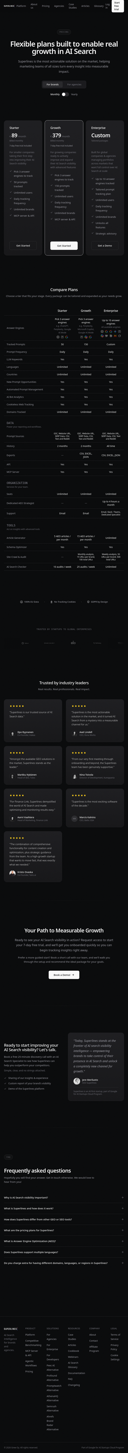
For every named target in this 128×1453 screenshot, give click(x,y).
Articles (85, 6)
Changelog (74, 1385)
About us (34, 6)
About (92, 1334)
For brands (53, 84)
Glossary (99, 6)
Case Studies (73, 6)
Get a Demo (105, 245)
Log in (108, 6)
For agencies (74, 84)
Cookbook (73, 1350)
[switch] (65, 94)
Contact (93, 1340)
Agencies (59, 6)
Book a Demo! (64, 975)
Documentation (76, 1373)
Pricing (46, 6)
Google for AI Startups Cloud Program (106, 1447)
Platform (21, 6)
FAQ (70, 1379)
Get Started (23, 245)
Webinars (73, 1356)
